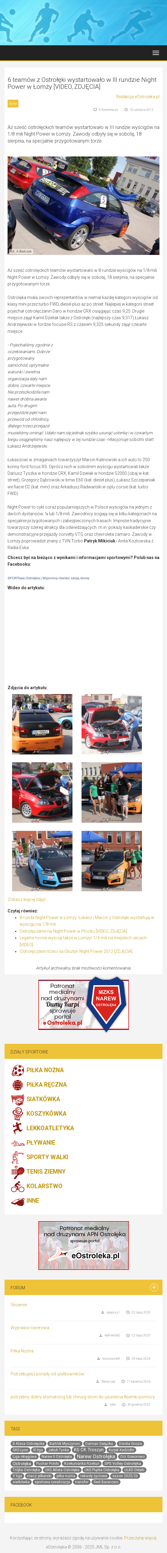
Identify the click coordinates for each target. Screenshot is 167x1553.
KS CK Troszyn (89, 1449)
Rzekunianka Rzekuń (81, 1463)
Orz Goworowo (132, 1457)
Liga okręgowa (25, 1457)
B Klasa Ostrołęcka (28, 1444)
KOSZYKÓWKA (38, 1114)
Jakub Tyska (58, 1450)
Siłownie (19, 1304)
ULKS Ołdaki (134, 1470)
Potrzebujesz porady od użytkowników (47, 1373)
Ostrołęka (22, 1463)
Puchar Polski (47, 1463)
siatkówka (21, 1482)
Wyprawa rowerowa (30, 1327)
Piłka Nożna (22, 1351)
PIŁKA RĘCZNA (39, 1085)
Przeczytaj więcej (140, 1537)
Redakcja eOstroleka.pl (137, 96)
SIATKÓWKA (35, 1099)
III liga (38, 1450)
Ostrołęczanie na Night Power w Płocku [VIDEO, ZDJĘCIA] (73, 931)
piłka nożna (65, 1476)
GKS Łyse (20, 1450)
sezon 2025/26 (125, 1476)
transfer (81, 1482)
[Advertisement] (108, 385)
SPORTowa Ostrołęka (24, 578)
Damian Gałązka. (99, 1444)
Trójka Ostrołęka (26, 1470)
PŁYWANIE (33, 1143)
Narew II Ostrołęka (57, 1457)
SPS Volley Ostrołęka (122, 1463)
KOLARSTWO (37, 1186)
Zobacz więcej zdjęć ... (28, 899)
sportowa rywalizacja (52, 1482)
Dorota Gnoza (130, 1444)
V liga (17, 1476)
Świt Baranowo (106, 1482)
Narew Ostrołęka (96, 1456)
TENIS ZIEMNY (38, 1172)
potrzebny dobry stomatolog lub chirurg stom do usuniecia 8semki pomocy (83, 1396)
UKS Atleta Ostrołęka (62, 1470)
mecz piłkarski (39, 1476)
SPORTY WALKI (39, 1157)
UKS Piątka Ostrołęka (102, 1470)
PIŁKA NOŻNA (37, 1070)
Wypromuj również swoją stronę (66, 578)
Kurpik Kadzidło (121, 1450)
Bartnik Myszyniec (65, 1444)
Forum (18, 1287)
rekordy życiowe (93, 1476)
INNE (25, 1201)
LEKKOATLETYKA (42, 1128)
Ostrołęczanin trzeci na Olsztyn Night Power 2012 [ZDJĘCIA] (76, 951)
